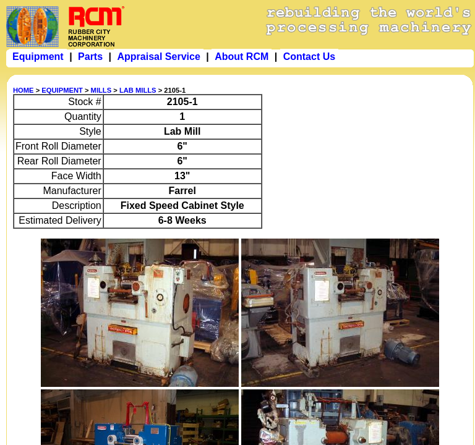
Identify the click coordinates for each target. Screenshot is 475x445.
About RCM (241, 56)
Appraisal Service (158, 56)
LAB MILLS (137, 90)
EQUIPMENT (62, 90)
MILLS (101, 90)
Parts (90, 56)
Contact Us (309, 56)
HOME (23, 90)
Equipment (38, 56)
